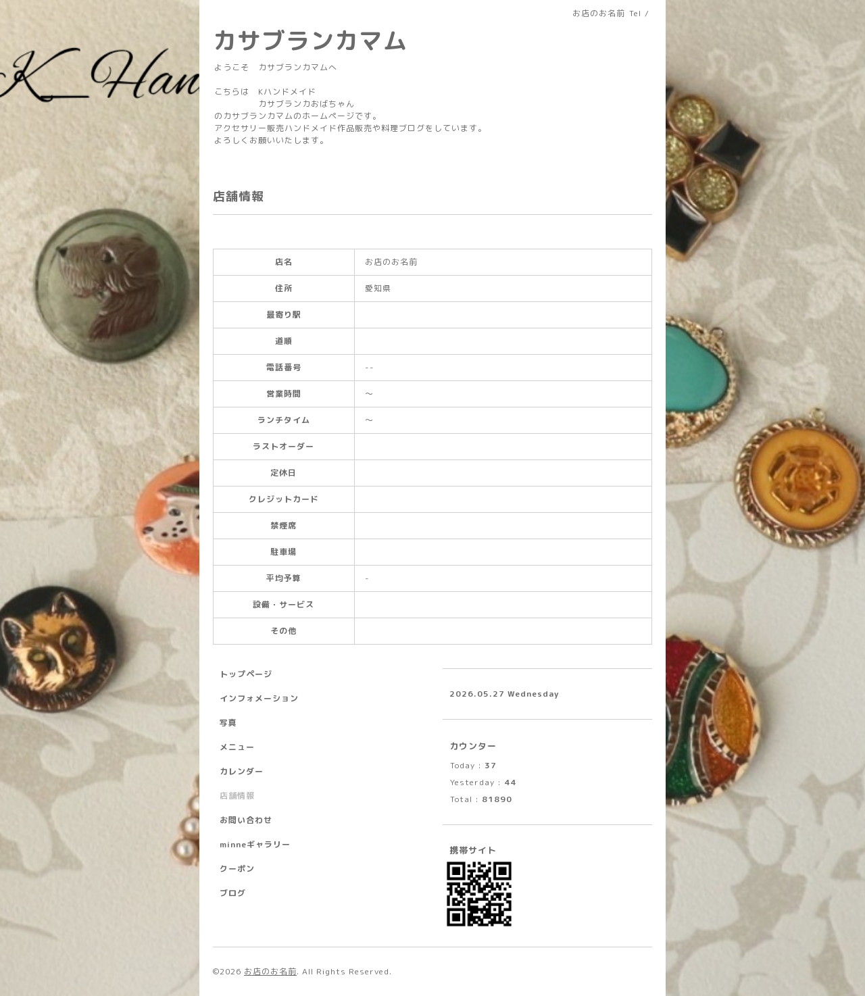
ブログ (233, 893)
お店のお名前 (270, 971)
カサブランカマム (310, 40)
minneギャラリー (255, 844)
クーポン (237, 868)
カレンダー (242, 771)
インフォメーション (259, 698)
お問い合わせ (246, 820)
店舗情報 (237, 795)
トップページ (246, 674)
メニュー (237, 747)
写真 (228, 722)
